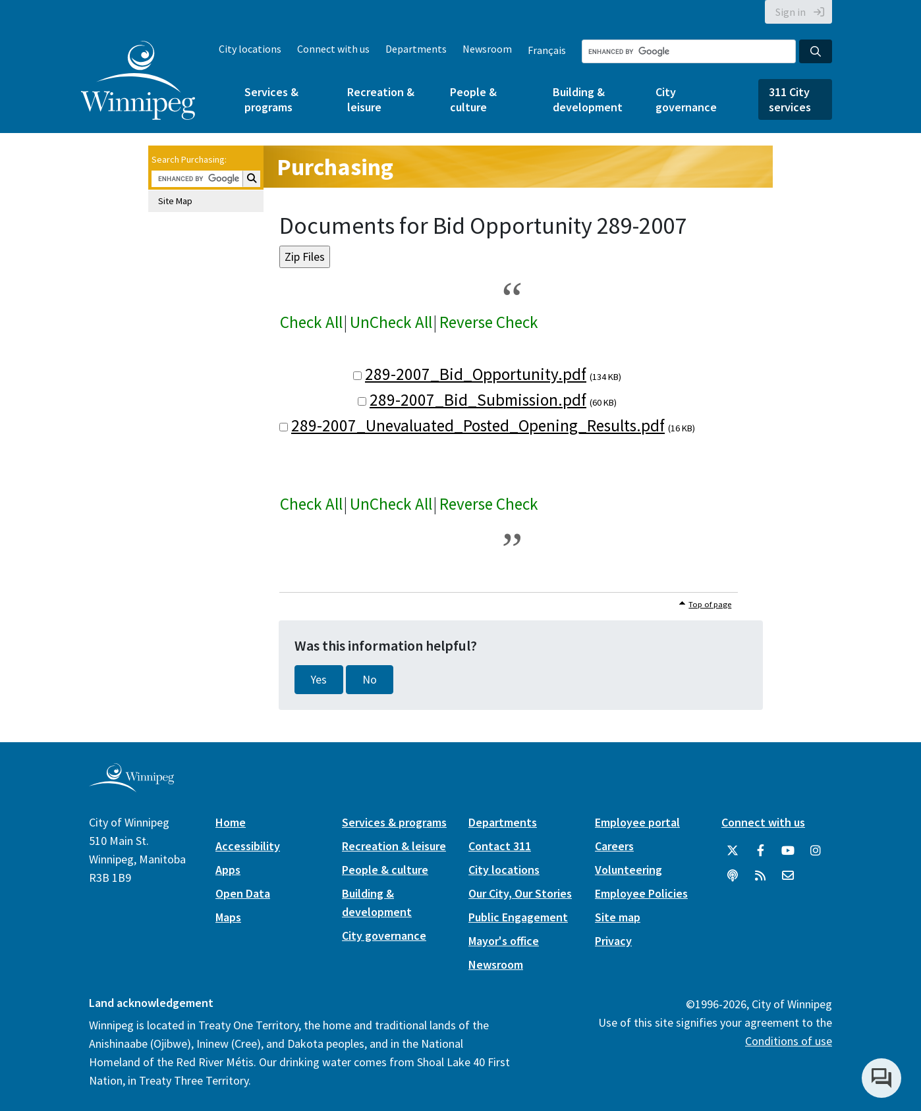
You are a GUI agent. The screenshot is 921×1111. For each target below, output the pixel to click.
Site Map (175, 201)
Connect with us (333, 48)
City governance (686, 99)
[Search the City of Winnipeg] (689, 51)
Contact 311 (499, 846)
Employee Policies (641, 893)
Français (547, 50)
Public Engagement (518, 917)
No (369, 679)
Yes (319, 679)
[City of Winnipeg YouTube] (788, 851)
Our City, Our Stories (520, 893)
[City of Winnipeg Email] (788, 876)
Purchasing (335, 167)
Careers (614, 846)
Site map (617, 917)
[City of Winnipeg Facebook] (760, 851)
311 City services (790, 99)
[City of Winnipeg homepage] (131, 786)
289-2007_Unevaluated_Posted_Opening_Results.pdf (478, 425)
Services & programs (271, 99)
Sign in (790, 11)
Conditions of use (788, 1040)
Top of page (709, 604)
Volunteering (628, 869)
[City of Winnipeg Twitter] (732, 851)
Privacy (613, 940)
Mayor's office (503, 940)
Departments (416, 48)
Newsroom (487, 48)
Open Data (242, 893)
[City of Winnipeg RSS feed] (760, 876)
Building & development (588, 99)
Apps (227, 869)
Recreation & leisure (380, 99)
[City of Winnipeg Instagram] (815, 851)
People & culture (473, 99)
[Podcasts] (732, 876)
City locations (250, 48)
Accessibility (247, 846)
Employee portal (637, 822)
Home (230, 822)
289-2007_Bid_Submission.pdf (478, 399)
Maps (228, 917)
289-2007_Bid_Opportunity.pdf (475, 374)
